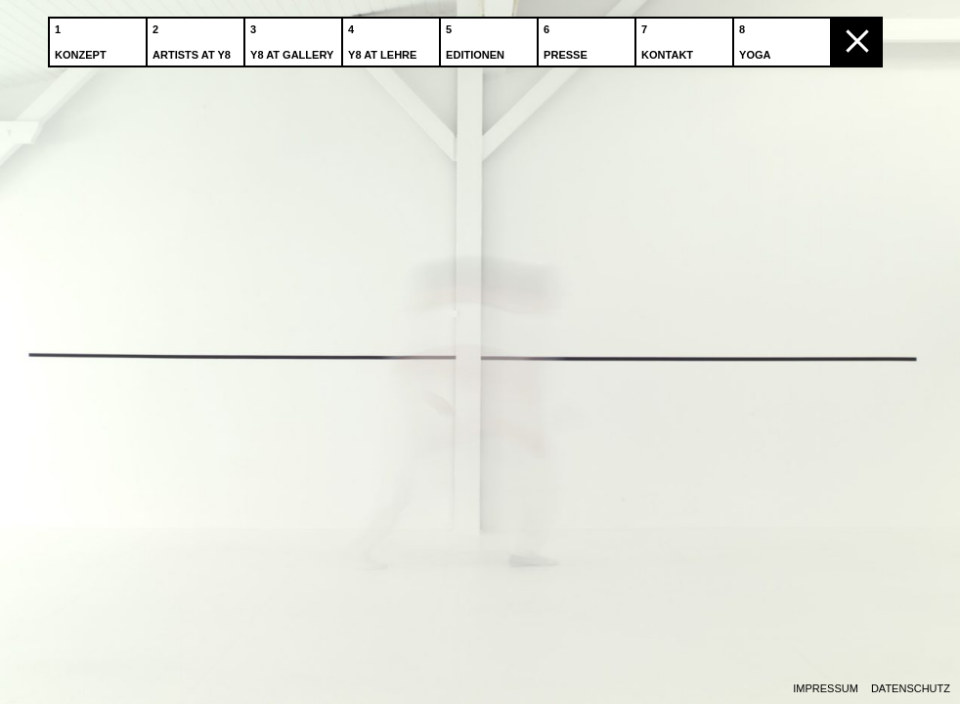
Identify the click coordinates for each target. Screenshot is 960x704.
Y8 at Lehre (384, 38)
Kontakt (669, 38)
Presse (567, 38)
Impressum (825, 688)
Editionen (477, 38)
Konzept (83, 38)
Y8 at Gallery (293, 38)
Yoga (756, 38)
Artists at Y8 (193, 38)
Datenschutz (910, 688)
